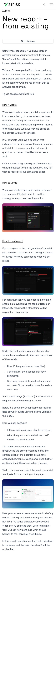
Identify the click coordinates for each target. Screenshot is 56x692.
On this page (28, 41)
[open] (51, 4)
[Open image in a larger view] (28, 217)
